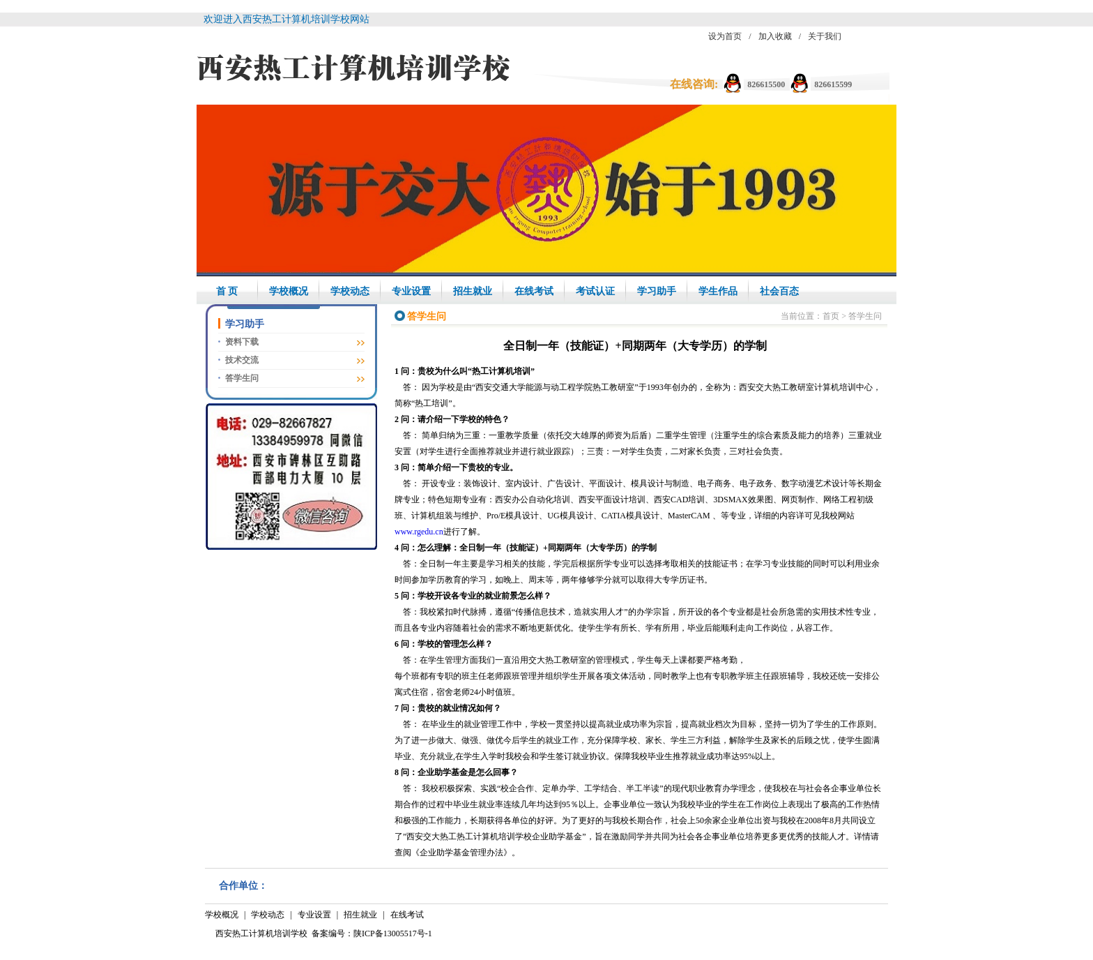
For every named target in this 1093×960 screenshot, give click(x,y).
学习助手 (656, 291)
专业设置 (411, 291)
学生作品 (717, 291)
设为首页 (725, 36)
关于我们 (824, 36)
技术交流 (242, 360)
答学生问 (242, 378)
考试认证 (595, 291)
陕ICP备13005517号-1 (392, 933)
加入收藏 (775, 36)
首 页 (227, 291)
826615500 (766, 84)
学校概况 (288, 291)
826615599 (833, 84)
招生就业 (472, 291)
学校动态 (349, 291)
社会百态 (779, 291)
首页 (831, 316)
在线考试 (533, 291)
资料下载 (242, 342)
